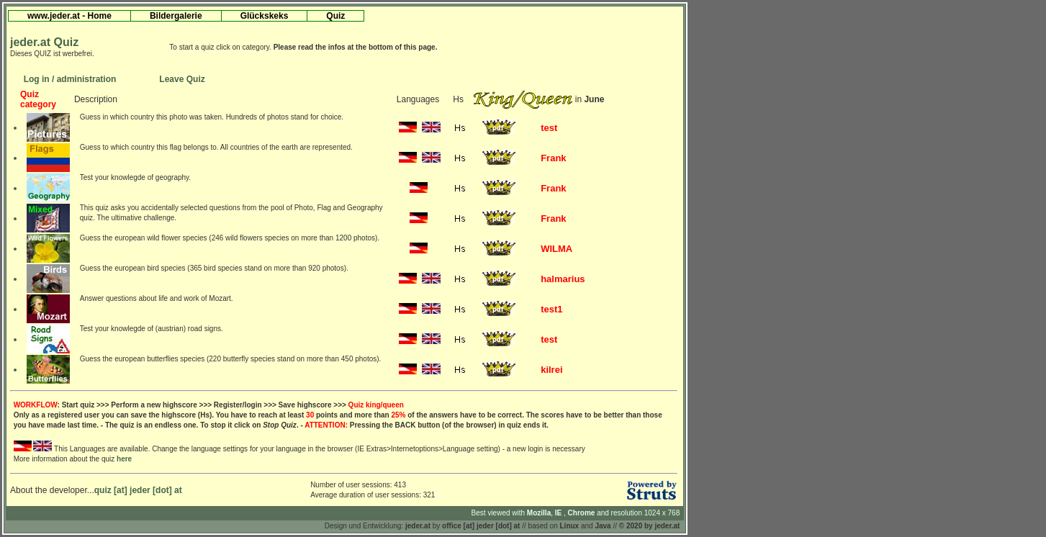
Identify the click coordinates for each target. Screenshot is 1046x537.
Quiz (335, 16)
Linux (570, 526)
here (124, 459)
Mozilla (539, 513)
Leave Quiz (181, 79)
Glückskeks (264, 16)
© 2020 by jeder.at (649, 526)
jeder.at (417, 526)
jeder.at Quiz (44, 42)
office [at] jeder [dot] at (481, 526)
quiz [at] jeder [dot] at (138, 490)
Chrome (583, 513)
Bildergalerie (176, 16)
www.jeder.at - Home (69, 16)
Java (602, 526)
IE (559, 513)
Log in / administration (70, 79)
